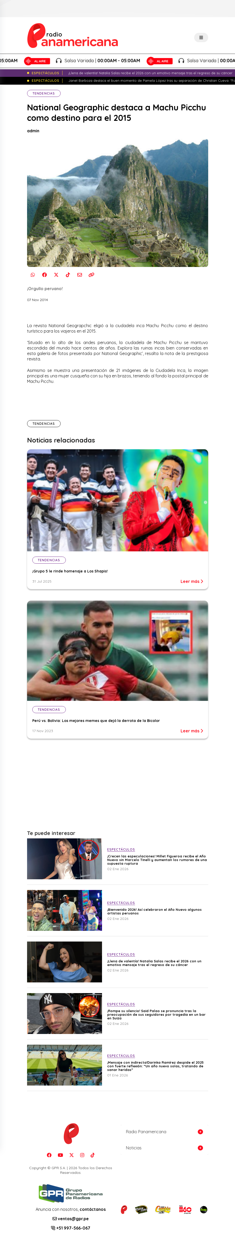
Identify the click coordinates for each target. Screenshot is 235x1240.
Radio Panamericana (146, 1131)
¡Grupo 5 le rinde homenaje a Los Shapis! (70, 571)
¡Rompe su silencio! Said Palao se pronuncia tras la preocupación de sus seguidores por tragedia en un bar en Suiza (156, 1014)
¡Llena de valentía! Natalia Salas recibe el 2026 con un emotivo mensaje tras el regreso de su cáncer (154, 963)
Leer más (192, 581)
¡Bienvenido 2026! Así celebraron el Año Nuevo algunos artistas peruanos (154, 911)
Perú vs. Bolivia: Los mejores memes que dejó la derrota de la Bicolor (96, 720)
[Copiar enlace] (91, 275)
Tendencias (44, 93)
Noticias (134, 1147)
